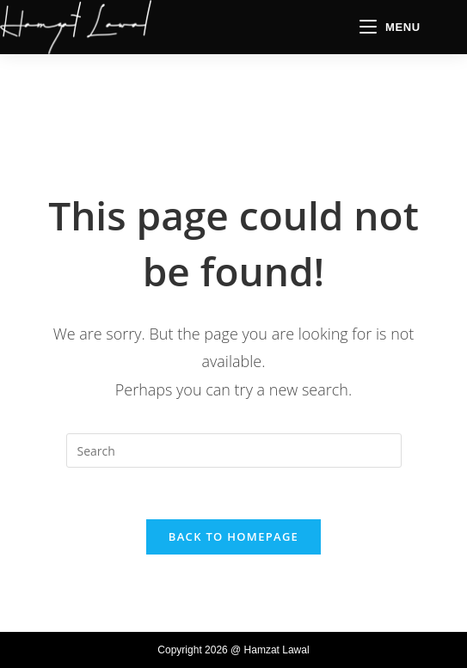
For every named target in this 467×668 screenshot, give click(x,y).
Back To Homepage (233, 536)
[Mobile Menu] (390, 27)
